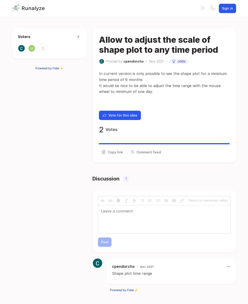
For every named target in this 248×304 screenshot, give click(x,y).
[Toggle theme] (213, 8)
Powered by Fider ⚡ (49, 68)
